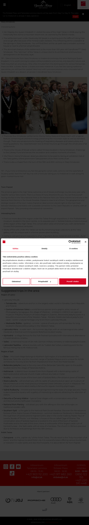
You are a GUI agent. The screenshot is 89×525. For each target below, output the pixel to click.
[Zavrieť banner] (85, 242)
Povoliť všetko (73, 281)
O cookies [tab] (73, 248)
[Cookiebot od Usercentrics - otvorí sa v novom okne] (70, 241)
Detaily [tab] (44, 248)
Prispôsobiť (44, 281)
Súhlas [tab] (15, 248)
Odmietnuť (16, 281)
